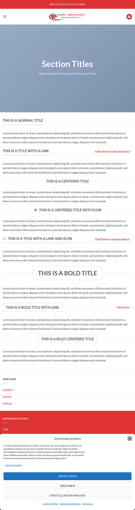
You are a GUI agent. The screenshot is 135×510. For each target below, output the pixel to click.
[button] (129, 438)
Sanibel (7, 396)
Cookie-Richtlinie (50, 503)
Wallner (7, 403)
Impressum (87, 503)
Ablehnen (67, 485)
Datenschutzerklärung (70, 503)
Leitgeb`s (8, 389)
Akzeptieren (67, 476)
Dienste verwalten (13, 465)
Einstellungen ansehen (67, 495)
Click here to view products (113, 151)
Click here (124, 307)
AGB (5, 429)
